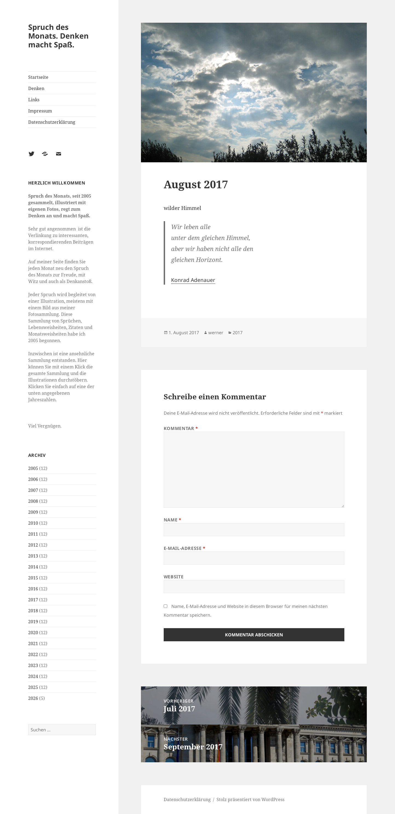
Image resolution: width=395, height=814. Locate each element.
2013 (33, 556)
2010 (33, 523)
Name (172, 520)
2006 (33, 479)
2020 (33, 633)
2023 (33, 665)
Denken (36, 88)
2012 (33, 545)
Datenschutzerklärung (51, 122)
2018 (33, 611)
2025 (33, 687)
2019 (33, 622)
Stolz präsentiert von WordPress (250, 799)
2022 (33, 654)
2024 (33, 676)
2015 (33, 578)
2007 (33, 490)
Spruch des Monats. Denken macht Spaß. (58, 36)
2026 (33, 698)
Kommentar (181, 428)
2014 (33, 567)
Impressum (40, 111)
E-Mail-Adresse (185, 548)
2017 (33, 600)
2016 (33, 589)
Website (173, 577)
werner (215, 333)
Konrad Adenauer (193, 280)
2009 (33, 512)
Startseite (38, 77)
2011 (33, 534)
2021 (33, 643)
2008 (33, 501)
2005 (33, 468)
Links (33, 100)
